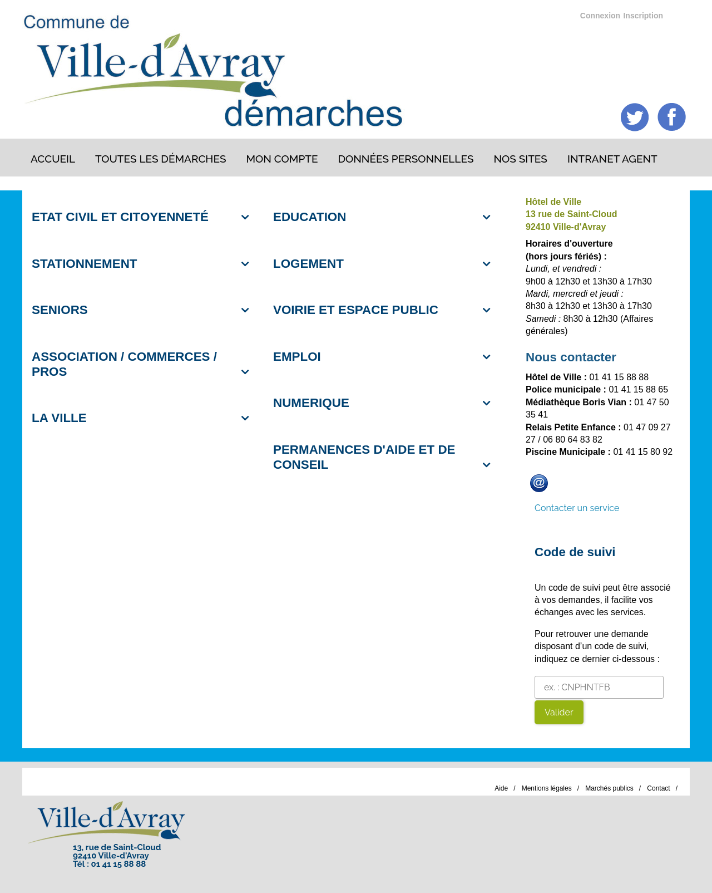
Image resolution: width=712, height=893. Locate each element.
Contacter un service (577, 508)
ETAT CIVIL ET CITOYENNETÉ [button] (120, 217)
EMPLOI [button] (297, 357)
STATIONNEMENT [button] (84, 264)
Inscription (643, 15)
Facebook (671, 117)
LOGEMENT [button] (308, 264)
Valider (559, 712)
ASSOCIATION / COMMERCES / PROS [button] (124, 364)
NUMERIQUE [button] (311, 403)
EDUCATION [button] (309, 217)
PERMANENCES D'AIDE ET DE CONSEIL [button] (364, 457)
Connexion (600, 15)
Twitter (635, 117)
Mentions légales (547, 788)
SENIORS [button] (60, 310)
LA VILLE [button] (59, 418)
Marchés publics (609, 788)
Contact (658, 788)
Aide (501, 788)
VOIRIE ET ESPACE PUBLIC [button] (355, 310)
